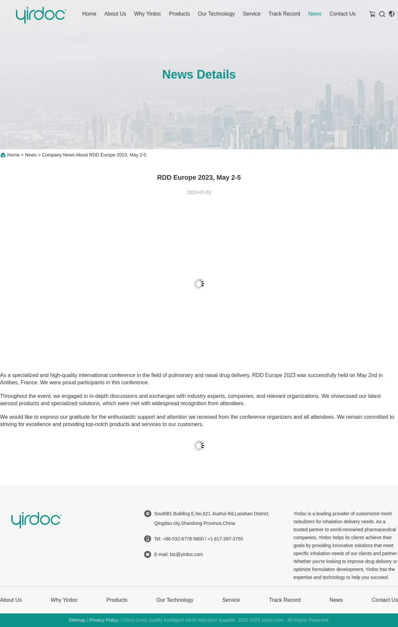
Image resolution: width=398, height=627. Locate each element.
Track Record (284, 14)
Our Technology (216, 14)
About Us (115, 14)
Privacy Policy (103, 620)
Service (251, 14)
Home (89, 14)
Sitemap (76, 620)
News (314, 14)
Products (179, 14)
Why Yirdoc (147, 14)
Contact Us (342, 14)
